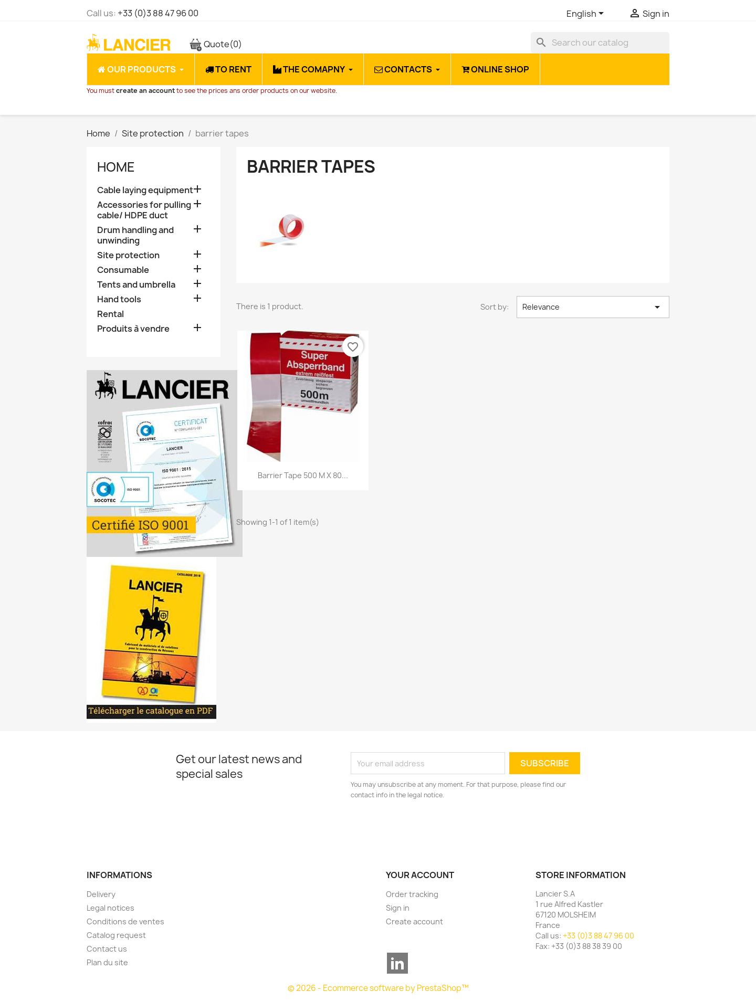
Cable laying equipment (145, 190)
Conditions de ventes (125, 921)
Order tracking (412, 894)
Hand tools (119, 299)
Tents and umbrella (136, 284)
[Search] (600, 42)
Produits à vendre (133, 328)
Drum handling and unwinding (135, 235)
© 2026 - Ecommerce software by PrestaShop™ (378, 988)
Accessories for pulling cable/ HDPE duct (144, 210)
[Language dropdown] (586, 14)
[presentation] (438, 829)
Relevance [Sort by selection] (593, 307)
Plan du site (107, 962)
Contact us (107, 949)
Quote (215, 44)
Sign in (398, 908)
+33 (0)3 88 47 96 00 (158, 13)
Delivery (101, 894)
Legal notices (110, 908)
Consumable (123, 270)
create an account (145, 90)
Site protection (128, 255)
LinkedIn (397, 963)
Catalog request (116, 935)
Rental (110, 314)
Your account (420, 875)
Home (116, 167)
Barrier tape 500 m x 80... (303, 475)
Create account (414, 921)
